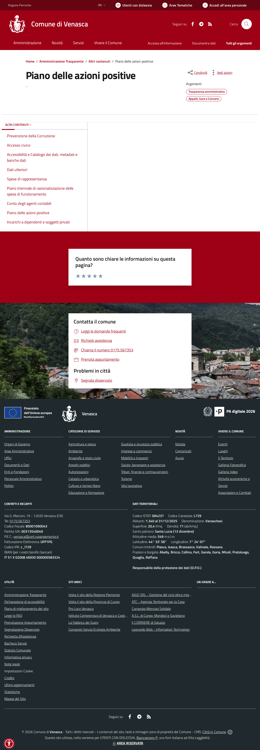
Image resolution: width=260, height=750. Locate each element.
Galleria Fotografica (232, 464)
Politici (9, 485)
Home (30, 61)
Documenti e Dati (16, 464)
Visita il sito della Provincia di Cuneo (94, 601)
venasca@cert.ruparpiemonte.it (36, 536)
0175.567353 (20, 521)
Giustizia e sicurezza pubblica (141, 444)
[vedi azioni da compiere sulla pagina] (221, 72)
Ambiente (75, 451)
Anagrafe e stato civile (84, 458)
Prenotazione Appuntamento (25, 622)
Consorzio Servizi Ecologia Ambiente (94, 629)
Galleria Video (228, 471)
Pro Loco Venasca (81, 608)
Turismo (126, 478)
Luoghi (223, 451)
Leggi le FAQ (13, 615)
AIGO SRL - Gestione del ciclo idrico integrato (164, 594)
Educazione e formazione (86, 492)
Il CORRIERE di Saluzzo (148, 622)
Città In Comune (214, 731)
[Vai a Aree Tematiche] (177, 5)
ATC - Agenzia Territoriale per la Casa (158, 601)
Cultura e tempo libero (84, 485)
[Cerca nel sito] (246, 24)
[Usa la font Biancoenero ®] (133, 5)
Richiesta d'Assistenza (20, 636)
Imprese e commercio (136, 451)
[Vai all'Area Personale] (224, 5)
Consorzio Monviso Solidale (151, 608)
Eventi (223, 444)
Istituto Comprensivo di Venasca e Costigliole (100, 615)
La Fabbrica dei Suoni (83, 622)
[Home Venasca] (48, 24)
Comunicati (183, 451)
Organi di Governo (17, 444)
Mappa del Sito (15, 698)
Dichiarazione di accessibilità (24, 601)
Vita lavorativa (131, 485)
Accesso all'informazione (165, 43)
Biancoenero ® (147, 737)
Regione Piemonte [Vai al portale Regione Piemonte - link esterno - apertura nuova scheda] (19, 5)
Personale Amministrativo (23, 478)
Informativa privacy (18, 657)
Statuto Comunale (17, 650)
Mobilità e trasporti (134, 458)
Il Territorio (225, 458)
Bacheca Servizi (15, 643)
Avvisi (179, 458)
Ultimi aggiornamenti (19, 684)
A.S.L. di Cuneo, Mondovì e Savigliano (158, 615)
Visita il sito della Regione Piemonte (94, 594)
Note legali (12, 664)
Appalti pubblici (79, 464)
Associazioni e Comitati (234, 492)
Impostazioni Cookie (18, 671)
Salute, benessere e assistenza (143, 464)
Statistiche (12, 691)
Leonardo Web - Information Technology (161, 629)
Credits (9, 677)
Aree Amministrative (19, 451)
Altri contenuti (99, 61)
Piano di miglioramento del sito (26, 608)
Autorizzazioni (78, 471)
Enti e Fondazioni (16, 471)
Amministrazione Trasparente (61, 61)
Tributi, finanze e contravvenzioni (144, 471)
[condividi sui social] (197, 72)
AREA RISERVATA (127, 743)
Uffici (7, 458)
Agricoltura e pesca (82, 444)
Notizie (180, 444)
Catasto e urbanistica (83, 478)
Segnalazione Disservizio (21, 629)
